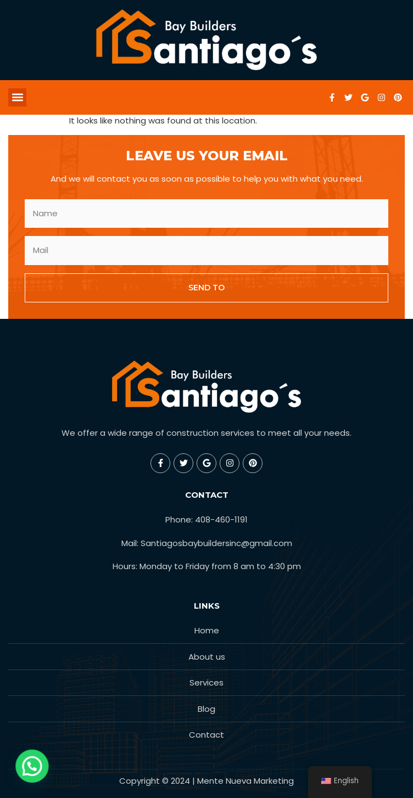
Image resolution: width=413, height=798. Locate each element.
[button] (17, 97)
